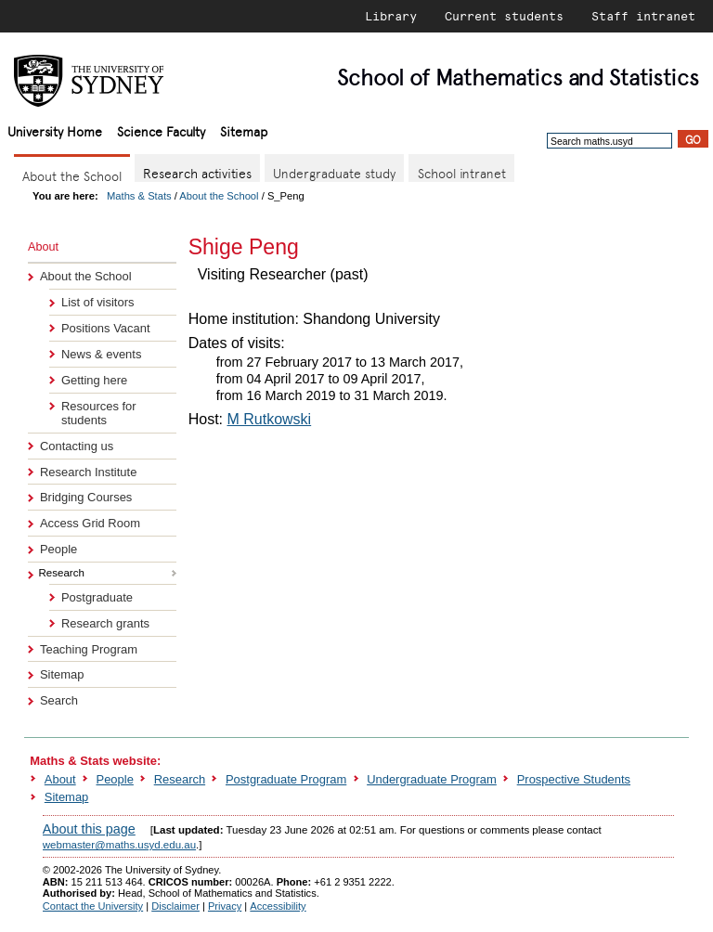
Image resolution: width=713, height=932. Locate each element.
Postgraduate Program (286, 779)
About (60, 779)
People (58, 549)
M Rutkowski (269, 419)
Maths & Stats (139, 195)
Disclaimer (175, 906)
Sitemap (243, 130)
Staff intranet (643, 15)
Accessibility (277, 906)
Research (179, 779)
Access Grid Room (90, 523)
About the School (218, 195)
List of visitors (97, 302)
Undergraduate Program (432, 779)
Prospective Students (573, 779)
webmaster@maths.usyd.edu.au (119, 844)
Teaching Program (88, 649)
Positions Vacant (105, 328)
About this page (89, 829)
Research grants (105, 623)
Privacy (224, 906)
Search (59, 700)
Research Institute (88, 472)
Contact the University (93, 906)
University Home (54, 130)
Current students (504, 15)
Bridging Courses (86, 497)
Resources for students (98, 413)
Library (391, 15)
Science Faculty (161, 130)
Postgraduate (97, 597)
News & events (101, 354)
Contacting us (76, 446)
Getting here (94, 380)
